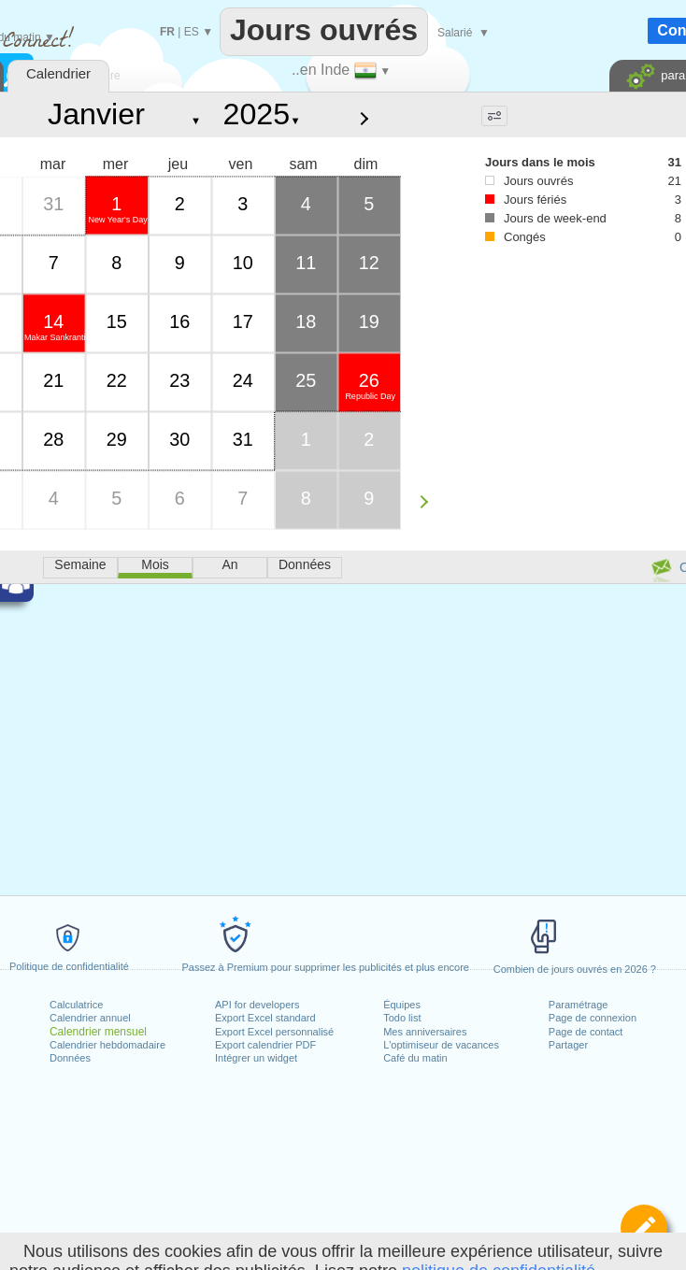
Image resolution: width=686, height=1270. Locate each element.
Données (70, 1057)
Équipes (402, 1004)
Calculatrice (76, 1004)
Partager (568, 1044)
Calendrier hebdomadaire (107, 1044)
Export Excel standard (265, 1017)
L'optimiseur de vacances (441, 1044)
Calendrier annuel (90, 1017)
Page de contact (586, 1031)
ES (191, 31)
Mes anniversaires (424, 1031)
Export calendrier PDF (265, 1044)
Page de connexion (592, 1017)
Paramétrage (578, 1004)
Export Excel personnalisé (274, 1031)
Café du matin (415, 1057)
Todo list (402, 1017)
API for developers (257, 1004)
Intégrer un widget (256, 1057)
